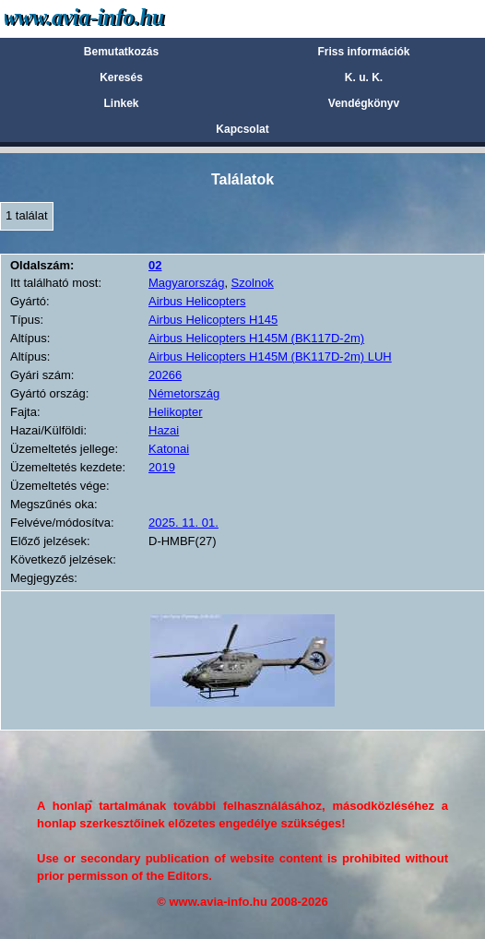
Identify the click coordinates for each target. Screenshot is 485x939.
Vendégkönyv (363, 103)
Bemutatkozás (121, 51)
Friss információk (363, 51)
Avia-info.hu (117, 18)
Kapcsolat (242, 129)
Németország (183, 393)
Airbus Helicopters (197, 301)
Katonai (168, 449)
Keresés (121, 77)
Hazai (163, 430)
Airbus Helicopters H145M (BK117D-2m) (256, 338)
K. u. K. (364, 77)
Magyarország (186, 283)
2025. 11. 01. (183, 522)
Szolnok (252, 283)
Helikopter (175, 412)
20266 (165, 375)
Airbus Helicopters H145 (213, 320)
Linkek (120, 103)
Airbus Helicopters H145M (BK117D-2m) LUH (270, 356)
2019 (161, 467)
